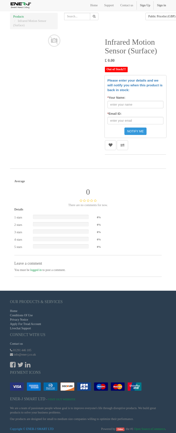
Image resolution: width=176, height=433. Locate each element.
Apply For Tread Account (25, 324)
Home (13, 311)
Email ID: (115, 114)
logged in (36, 270)
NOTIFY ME (135, 131)
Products (18, 16)
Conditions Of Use (21, 315)
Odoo (120, 429)
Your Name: (116, 97)
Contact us (16, 343)
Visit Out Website (61, 399)
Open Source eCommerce (149, 429)
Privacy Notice (19, 319)
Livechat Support (20, 328)
